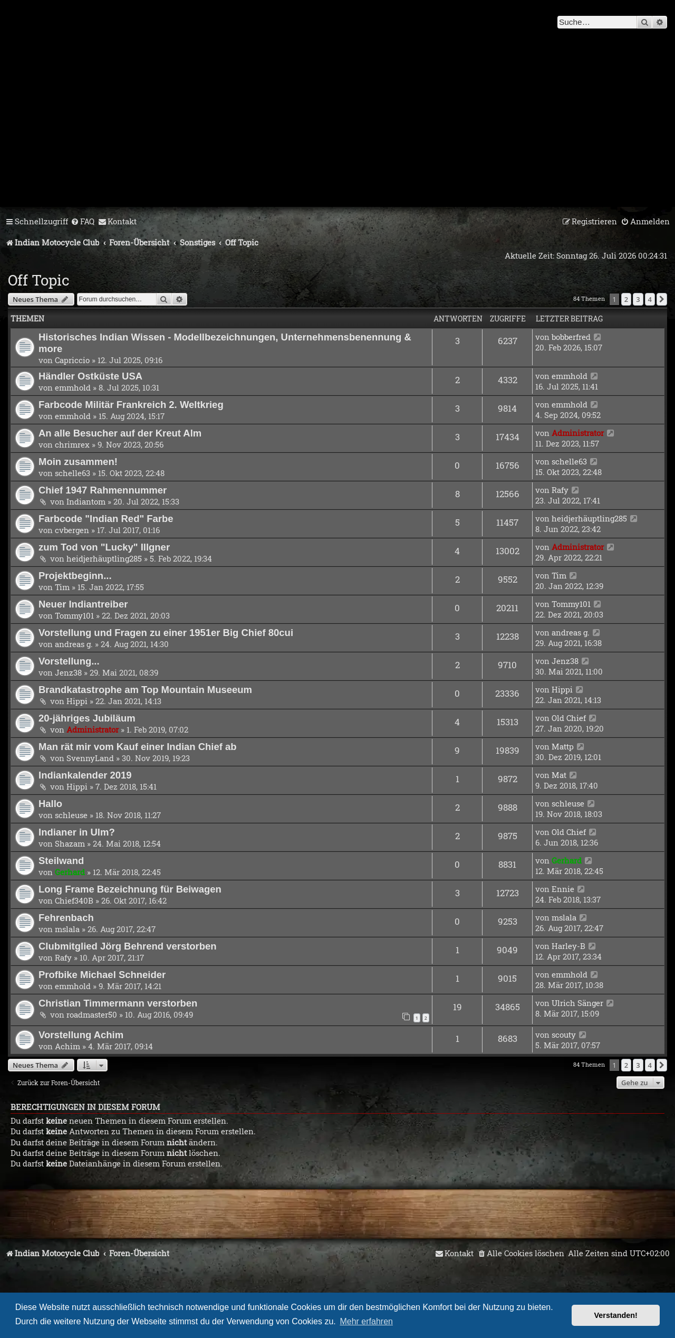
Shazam (70, 843)
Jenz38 (68, 672)
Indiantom (85, 501)
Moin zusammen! (78, 461)
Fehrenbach (66, 917)
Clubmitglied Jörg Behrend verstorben (127, 946)
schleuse (71, 815)
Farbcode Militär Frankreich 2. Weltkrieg (131, 404)
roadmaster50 (91, 1014)
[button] (662, 299)
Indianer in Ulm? (76, 832)
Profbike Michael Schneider (102, 974)
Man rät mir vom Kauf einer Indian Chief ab (137, 746)
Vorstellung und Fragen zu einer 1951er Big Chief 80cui (165, 632)
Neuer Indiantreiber (83, 604)
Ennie (563, 889)
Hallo (50, 803)
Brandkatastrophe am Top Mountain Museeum (145, 689)
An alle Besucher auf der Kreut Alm (119, 433)
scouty (564, 1034)
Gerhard (70, 872)
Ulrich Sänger (577, 1003)
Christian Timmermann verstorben (117, 1003)
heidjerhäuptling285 (589, 518)
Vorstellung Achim (80, 1034)
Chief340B (74, 900)
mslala (67, 929)
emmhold (73, 387)
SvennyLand (90, 758)
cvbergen (72, 530)
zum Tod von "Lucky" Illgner (104, 547)
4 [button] (650, 299)
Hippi (77, 701)
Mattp (563, 746)
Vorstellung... (69, 661)
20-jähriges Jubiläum (87, 718)
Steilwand (61, 860)
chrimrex (72, 444)
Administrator (578, 433)
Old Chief (569, 718)
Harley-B (568, 946)
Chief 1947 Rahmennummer (102, 490)
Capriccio (72, 360)
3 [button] (638, 299)
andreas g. (74, 644)
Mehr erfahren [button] (366, 1321)
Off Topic (39, 280)
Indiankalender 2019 (85, 775)
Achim (67, 1046)
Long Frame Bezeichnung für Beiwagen (129, 889)
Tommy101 (74, 615)
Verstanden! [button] (616, 1315)
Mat (559, 775)
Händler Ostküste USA (90, 376)
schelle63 (72, 473)
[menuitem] (82, 222)
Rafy (560, 490)
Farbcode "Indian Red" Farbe (105, 518)
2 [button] (626, 299)
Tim (62, 587)
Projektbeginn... (75, 575)
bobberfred (571, 336)
